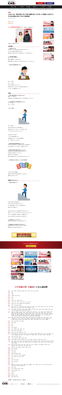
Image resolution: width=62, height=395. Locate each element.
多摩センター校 (41, 315)
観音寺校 (18, 367)
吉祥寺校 (45, 314)
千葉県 (9, 310)
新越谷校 (24, 307)
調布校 (36, 314)
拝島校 (49, 315)
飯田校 (22, 333)
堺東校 (21, 347)
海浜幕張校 (50, 310)
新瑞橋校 (41, 339)
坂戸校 (34, 308)
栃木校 (19, 304)
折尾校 (18, 373)
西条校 (18, 362)
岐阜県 (9, 335)
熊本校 (12, 378)
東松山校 (18, 308)
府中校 (51, 315)
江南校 (38, 339)
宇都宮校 (13, 304)
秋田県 (9, 297)
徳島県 (9, 365)
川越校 (27, 307)
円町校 (31, 345)
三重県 (9, 342)
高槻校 (27, 347)
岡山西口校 (13, 360)
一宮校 (48, 338)
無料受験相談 (50, 3)
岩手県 (9, 294)
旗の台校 (42, 316)
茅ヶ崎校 (44, 322)
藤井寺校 (26, 349)
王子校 (19, 317)
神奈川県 (9, 320)
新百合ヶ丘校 (24, 322)
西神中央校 (49, 351)
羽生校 (31, 308)
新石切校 (16, 349)
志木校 (33, 307)
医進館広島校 (25, 362)
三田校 (42, 351)
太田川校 (19, 338)
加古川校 (34, 351)
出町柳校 (37, 345)
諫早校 (20, 376)
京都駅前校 (16, 345)
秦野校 (46, 321)
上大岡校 (29, 321)
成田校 (40, 310)
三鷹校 (39, 316)
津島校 (50, 339)
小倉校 (17, 372)
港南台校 (48, 320)
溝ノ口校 (23, 321)
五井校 (28, 311)
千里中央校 (51, 347)
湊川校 (12, 352)
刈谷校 (31, 338)
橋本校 (45, 320)
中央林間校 (13, 322)
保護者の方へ (35, 6)
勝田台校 (31, 310)
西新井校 (47, 317)
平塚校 (32, 320)
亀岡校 (43, 345)
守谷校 (27, 302)
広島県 (9, 362)
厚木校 (12, 320)
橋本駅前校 (16, 355)
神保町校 (18, 315)
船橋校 (37, 310)
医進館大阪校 (43, 348)
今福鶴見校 (33, 348)
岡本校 (20, 352)
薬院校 (15, 373)
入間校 (51, 307)
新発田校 (24, 325)
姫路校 (12, 351)
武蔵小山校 (29, 315)
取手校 (24, 302)
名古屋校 (13, 338)
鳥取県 (9, 357)
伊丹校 (26, 351)
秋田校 (12, 297)
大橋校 (46, 372)
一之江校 (15, 317)
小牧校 (16, 339)
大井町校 (38, 314)
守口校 (24, 348)
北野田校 (13, 349)
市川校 (12, 310)
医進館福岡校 (32, 372)
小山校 (16, 304)
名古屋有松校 (13, 340)
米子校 (15, 357)
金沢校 (12, 328)
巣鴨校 (21, 314)
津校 (12, 342)
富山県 (9, 326)
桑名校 (21, 342)
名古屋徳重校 (23, 339)
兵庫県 (9, 351)
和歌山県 (9, 355)
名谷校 (34, 352)
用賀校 (15, 316)
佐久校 (25, 333)
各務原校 (22, 335)
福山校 (15, 362)
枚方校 (24, 347)
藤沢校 (22, 320)
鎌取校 (31, 311)
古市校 (39, 348)
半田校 (51, 338)
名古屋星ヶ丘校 (35, 338)
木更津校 (46, 310)
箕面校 (15, 348)
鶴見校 (43, 321)
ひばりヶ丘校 (28, 316)
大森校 (12, 316)
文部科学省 (24, 388)
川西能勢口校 (16, 352)
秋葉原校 (36, 316)
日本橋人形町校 (19, 316)
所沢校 (21, 307)
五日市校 (21, 362)
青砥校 (50, 316)
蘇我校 (37, 311)
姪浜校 (43, 372)
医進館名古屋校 (18, 340)
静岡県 (9, 336)
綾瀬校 (21, 317)
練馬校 (16, 314)
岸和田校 (42, 347)
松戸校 (34, 310)
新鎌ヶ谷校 (27, 310)
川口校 (18, 307)
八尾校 (45, 347)
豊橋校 (39, 338)
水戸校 (16, 302)
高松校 (12, 367)
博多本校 (19, 372)
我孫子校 (34, 311)
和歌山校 (13, 355)
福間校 (28, 373)
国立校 (45, 317)
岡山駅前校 (17, 360)
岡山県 (9, 360)
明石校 (23, 351)
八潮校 (40, 308)
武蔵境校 (41, 317)
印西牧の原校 (24, 311)
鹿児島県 (9, 383)
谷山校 (17, 383)
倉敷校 (21, 360)
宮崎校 (12, 381)
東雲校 (51, 317)
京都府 (9, 345)
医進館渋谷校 (46, 316)
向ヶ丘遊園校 (16, 321)
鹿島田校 (35, 322)
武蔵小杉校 (52, 320)
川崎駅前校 (17, 323)
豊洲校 (24, 317)
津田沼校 (21, 310)
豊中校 (30, 347)
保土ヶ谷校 (13, 323)
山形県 (9, 299)
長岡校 (18, 325)
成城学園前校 (25, 314)
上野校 (21, 315)
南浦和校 (36, 307)
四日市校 (15, 342)
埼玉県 (9, 307)
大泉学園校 (33, 315)
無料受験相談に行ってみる (30, 246)
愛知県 (9, 338)
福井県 (9, 330)
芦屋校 (29, 351)
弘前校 (12, 292)
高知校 (12, 370)
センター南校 (49, 321)
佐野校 (25, 304)
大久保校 (28, 352)
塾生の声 (9, 12)
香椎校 (26, 372)
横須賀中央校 (35, 320)
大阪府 (9, 347)
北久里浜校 (20, 322)
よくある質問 (42, 6)
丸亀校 (15, 367)
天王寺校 (18, 347)
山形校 (12, 299)
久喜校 (48, 307)
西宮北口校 (20, 351)
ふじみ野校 (25, 308)
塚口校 (23, 352)
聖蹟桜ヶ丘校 (25, 315)
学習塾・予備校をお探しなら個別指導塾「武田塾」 (46, 393)
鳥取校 (12, 357)
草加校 (42, 307)
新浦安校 (15, 310)
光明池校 (19, 349)
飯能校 (15, 308)
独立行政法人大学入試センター (17, 388)
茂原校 (12, 311)
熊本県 (9, 378)
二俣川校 (36, 321)
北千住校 (42, 314)
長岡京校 (34, 345)
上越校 (15, 325)
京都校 (12, 345)
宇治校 (40, 345)
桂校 (45, 345)
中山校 (20, 321)
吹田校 (17, 348)
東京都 (9, 313)
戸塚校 (26, 321)
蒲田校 (12, 317)
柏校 (18, 310)
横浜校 (15, 320)
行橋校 (49, 372)
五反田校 (38, 317)
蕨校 (28, 308)
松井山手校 (20, 345)
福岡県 (9, 372)
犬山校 (47, 339)
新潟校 (12, 325)
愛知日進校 (42, 338)
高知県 (9, 370)
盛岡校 (12, 294)
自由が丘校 (32, 314)
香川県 (9, 367)
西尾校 (29, 339)
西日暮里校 (32, 316)
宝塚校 (32, 351)
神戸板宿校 (38, 351)
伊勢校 (18, 342)
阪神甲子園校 (45, 351)
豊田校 (45, 338)
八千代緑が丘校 (19, 311)
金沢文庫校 (32, 321)
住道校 (39, 347)
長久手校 (19, 339)
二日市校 (36, 372)
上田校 (19, 333)
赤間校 (12, 373)
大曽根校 (13, 339)
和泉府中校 (50, 348)
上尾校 (39, 307)
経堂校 (35, 317)
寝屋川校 (33, 347)
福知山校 (48, 345)
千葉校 (24, 310)
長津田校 (31, 322)
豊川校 (45, 339)
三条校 (21, 325)
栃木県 (9, 304)
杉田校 (50, 322)
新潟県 (9, 325)
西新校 (29, 372)
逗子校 (17, 322)
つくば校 (13, 302)
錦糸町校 (13, 314)
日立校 (21, 302)
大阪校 (12, 347)
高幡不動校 (24, 316)
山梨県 (9, 331)
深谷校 (12, 308)
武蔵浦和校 (37, 308)
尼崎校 (32, 352)
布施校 (37, 348)
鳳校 (12, 348)
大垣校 (15, 335)
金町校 (19, 314)
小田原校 (28, 320)
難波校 (27, 348)
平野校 (15, 347)
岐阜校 (12, 335)
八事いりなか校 (27, 338)
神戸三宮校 (16, 351)
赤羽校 (29, 314)
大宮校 (15, 307)
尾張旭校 (35, 339)
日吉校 (12, 321)
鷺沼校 (48, 322)
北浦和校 (45, 307)
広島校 (12, 362)
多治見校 (18, 335)
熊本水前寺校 (16, 378)
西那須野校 (22, 304)
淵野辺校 (41, 322)
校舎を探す (40, 3)
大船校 (38, 322)
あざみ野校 (18, 320)
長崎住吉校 (23, 376)
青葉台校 (42, 320)
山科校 (28, 345)
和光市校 (22, 308)
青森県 (9, 292)
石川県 (9, 328)
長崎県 (9, 376)
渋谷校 (15, 315)
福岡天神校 (13, 372)
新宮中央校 (52, 372)
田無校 (37, 315)
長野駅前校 (16, 333)
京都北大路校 (24, 345)
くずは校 (47, 348)
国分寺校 (52, 314)
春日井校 (22, 338)
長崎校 (12, 376)
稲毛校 (15, 311)
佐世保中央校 (16, 376)
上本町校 (36, 347)
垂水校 (25, 352)
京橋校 (30, 348)
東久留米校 (31, 317)
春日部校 (30, 307)
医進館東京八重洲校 (14, 318)
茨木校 (48, 347)
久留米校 (23, 372)
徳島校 (12, 365)
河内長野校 (20, 348)
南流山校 (43, 310)
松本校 (12, 333)
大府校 (32, 339)
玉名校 (20, 378)
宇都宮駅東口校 (29, 304)
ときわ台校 (27, 317)
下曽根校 (21, 373)
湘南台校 (40, 321)
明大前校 (49, 314)
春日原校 (40, 372)
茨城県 (9, 302)
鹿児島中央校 (13, 383)
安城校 (27, 339)
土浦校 (19, 302)
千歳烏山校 (45, 315)
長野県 (9, 333)
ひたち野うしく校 (31, 302)
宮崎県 (9, 381)
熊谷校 (12, 307)
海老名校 (28, 322)
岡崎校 (16, 338)
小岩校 (12, 315)
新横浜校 (25, 320)
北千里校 (23, 349)
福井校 (12, 330)
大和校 (39, 320)
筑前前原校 (24, 373)
